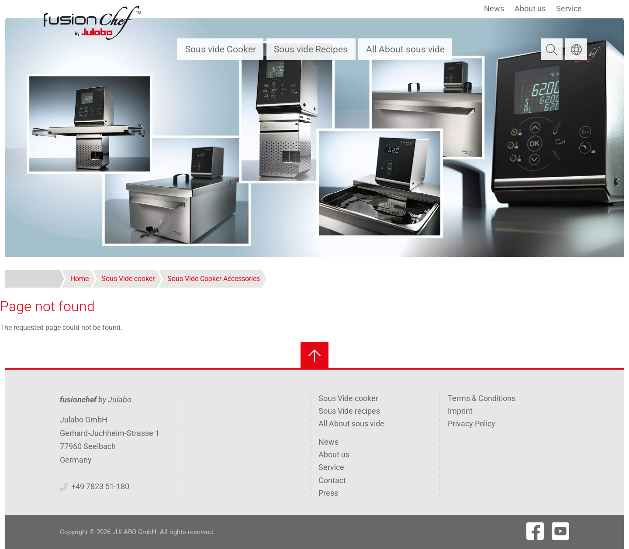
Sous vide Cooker (220, 49)
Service (569, 8)
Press (328, 493)
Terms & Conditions (481, 398)
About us (530, 8)
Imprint (460, 410)
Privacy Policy (471, 423)
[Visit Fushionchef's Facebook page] (535, 531)
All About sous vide (405, 49)
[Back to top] (314, 356)
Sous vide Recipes (311, 49)
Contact (332, 480)
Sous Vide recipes (349, 410)
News (494, 8)
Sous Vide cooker (348, 398)
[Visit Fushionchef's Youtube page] (560, 531)
